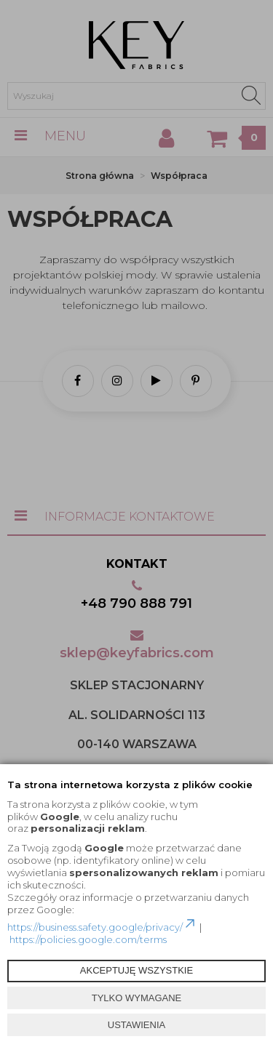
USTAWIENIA (136, 1024)
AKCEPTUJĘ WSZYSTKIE (136, 970)
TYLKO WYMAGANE (137, 997)
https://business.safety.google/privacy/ (102, 927)
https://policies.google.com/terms (88, 939)
